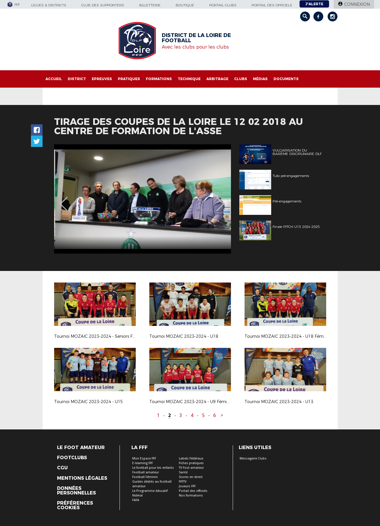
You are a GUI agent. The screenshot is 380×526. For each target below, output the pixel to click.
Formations (159, 79)
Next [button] (220, 199)
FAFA (135, 500)
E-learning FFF (142, 463)
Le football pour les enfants (153, 468)
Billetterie (150, 5)
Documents (286, 79)
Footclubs (72, 457)
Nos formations (191, 495)
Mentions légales (82, 478)
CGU (62, 468)
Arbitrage (217, 79)
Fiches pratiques (191, 463)
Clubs (240, 79)
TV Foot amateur (191, 468)
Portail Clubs (222, 5)
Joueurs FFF (187, 486)
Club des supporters (102, 5)
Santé (183, 472)
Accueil (53, 79)
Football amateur (145, 472)
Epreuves (102, 79)
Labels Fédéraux (191, 458)
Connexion (357, 4)
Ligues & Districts (48, 5)
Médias (260, 79)
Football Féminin (145, 477)
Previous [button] (63, 199)
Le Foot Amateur (81, 447)
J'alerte (314, 4)
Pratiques (129, 79)
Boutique (185, 5)
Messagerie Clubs (253, 458)
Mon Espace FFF (144, 458)
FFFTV (182, 481)
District (77, 79)
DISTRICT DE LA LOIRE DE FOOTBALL (196, 38)
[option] (207, 199)
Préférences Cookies (75, 505)
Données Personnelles (76, 490)
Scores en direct (191, 477)
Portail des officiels (272, 5)
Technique (189, 79)
